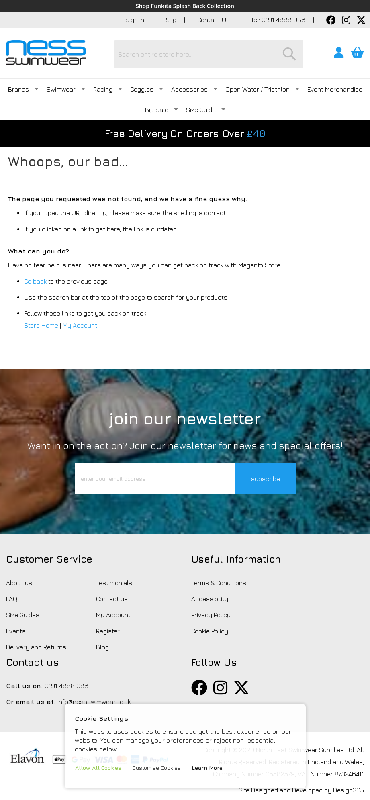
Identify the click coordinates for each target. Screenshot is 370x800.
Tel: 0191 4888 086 (279, 19)
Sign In (134, 19)
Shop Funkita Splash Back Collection (185, 6)
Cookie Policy (209, 631)
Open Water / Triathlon (262, 89)
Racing (107, 89)
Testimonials (114, 582)
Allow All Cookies (98, 767)
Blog (171, 19)
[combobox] (208, 54)
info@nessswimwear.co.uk (94, 701)
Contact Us (214, 19)
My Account (80, 325)
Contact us (112, 598)
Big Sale (161, 109)
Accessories (194, 89)
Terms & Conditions (218, 582)
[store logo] (46, 52)
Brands (23, 89)
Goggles (146, 89)
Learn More (207, 767)
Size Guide (205, 109)
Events (16, 631)
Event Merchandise (334, 89)
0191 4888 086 (66, 685)
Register (108, 631)
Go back (35, 281)
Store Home (41, 325)
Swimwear (66, 89)
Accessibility (209, 598)
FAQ (11, 598)
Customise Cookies (156, 767)
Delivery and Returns (36, 647)
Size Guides (22, 614)
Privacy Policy (211, 614)
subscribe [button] (265, 478)
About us (19, 582)
